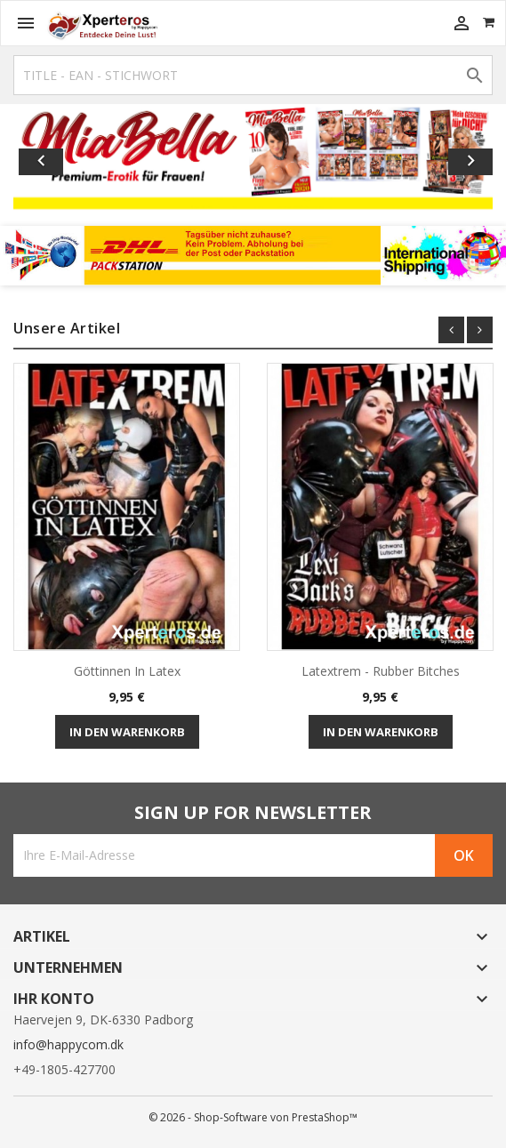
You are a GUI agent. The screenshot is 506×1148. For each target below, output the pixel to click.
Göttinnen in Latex (127, 670)
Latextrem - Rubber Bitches (380, 670)
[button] (49, 158)
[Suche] (253, 75)
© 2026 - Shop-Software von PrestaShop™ (253, 1117)
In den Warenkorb (127, 732)
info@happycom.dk (68, 1044)
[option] (253, 158)
